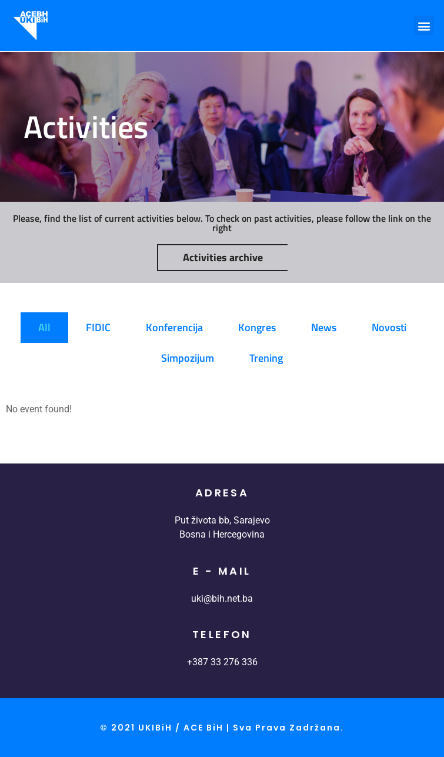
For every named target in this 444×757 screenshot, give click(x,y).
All (44, 327)
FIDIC (98, 327)
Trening (266, 358)
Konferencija (174, 327)
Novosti (389, 327)
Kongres (257, 327)
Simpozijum (187, 358)
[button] (423, 25)
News (323, 327)
